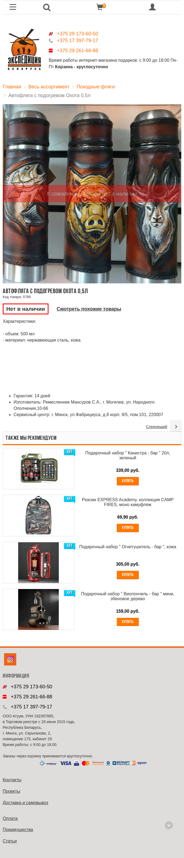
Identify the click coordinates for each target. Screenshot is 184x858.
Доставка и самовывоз (25, 802)
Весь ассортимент (49, 86)
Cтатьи (10, 841)
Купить (128, 481)
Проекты (11, 791)
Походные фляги (96, 86)
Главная (12, 86)
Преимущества (18, 829)
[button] (47, 7)
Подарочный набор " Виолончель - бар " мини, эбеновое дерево (127, 596)
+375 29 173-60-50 (77, 33)
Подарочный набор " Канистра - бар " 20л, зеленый (127, 455)
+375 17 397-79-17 (77, 40)
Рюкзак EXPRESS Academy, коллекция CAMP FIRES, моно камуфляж (128, 502)
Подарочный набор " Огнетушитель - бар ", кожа (127, 546)
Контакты (12, 780)
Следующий (156, 427)
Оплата (10, 818)
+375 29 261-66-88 (77, 50)
